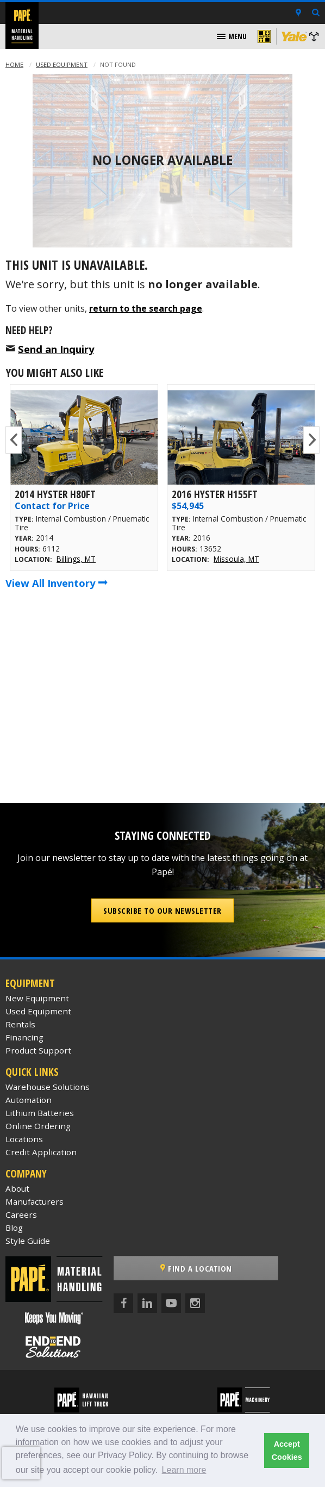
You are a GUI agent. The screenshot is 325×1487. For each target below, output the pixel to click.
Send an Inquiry (56, 349)
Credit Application (41, 1152)
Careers (21, 1214)
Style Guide (27, 1240)
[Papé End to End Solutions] (54, 1347)
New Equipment (37, 998)
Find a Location (196, 1268)
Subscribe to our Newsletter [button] (162, 910)
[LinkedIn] (147, 1303)
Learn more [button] (184, 1469)
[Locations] (298, 13)
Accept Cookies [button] (287, 1450)
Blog (14, 1227)
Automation (28, 1099)
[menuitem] (231, 36)
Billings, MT (76, 559)
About (17, 1188)
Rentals (20, 1024)
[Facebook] (123, 1303)
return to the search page (145, 308)
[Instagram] (195, 1303)
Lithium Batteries (39, 1112)
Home (14, 64)
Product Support (38, 1050)
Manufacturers (34, 1201)
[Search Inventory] (316, 13)
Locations (24, 1138)
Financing (24, 1037)
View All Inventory (56, 583)
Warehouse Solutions (47, 1086)
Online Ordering (38, 1125)
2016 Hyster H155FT (215, 494)
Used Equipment (62, 64)
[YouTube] (171, 1303)
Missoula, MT (236, 559)
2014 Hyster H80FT (55, 494)
